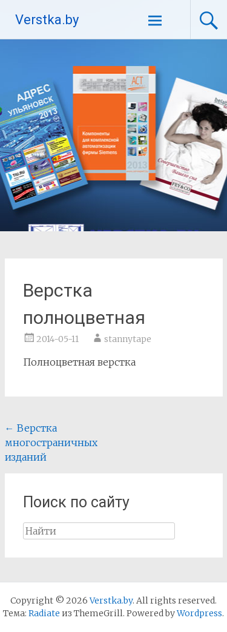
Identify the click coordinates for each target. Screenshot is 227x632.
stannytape (127, 339)
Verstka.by (47, 19)
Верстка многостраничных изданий (51, 442)
